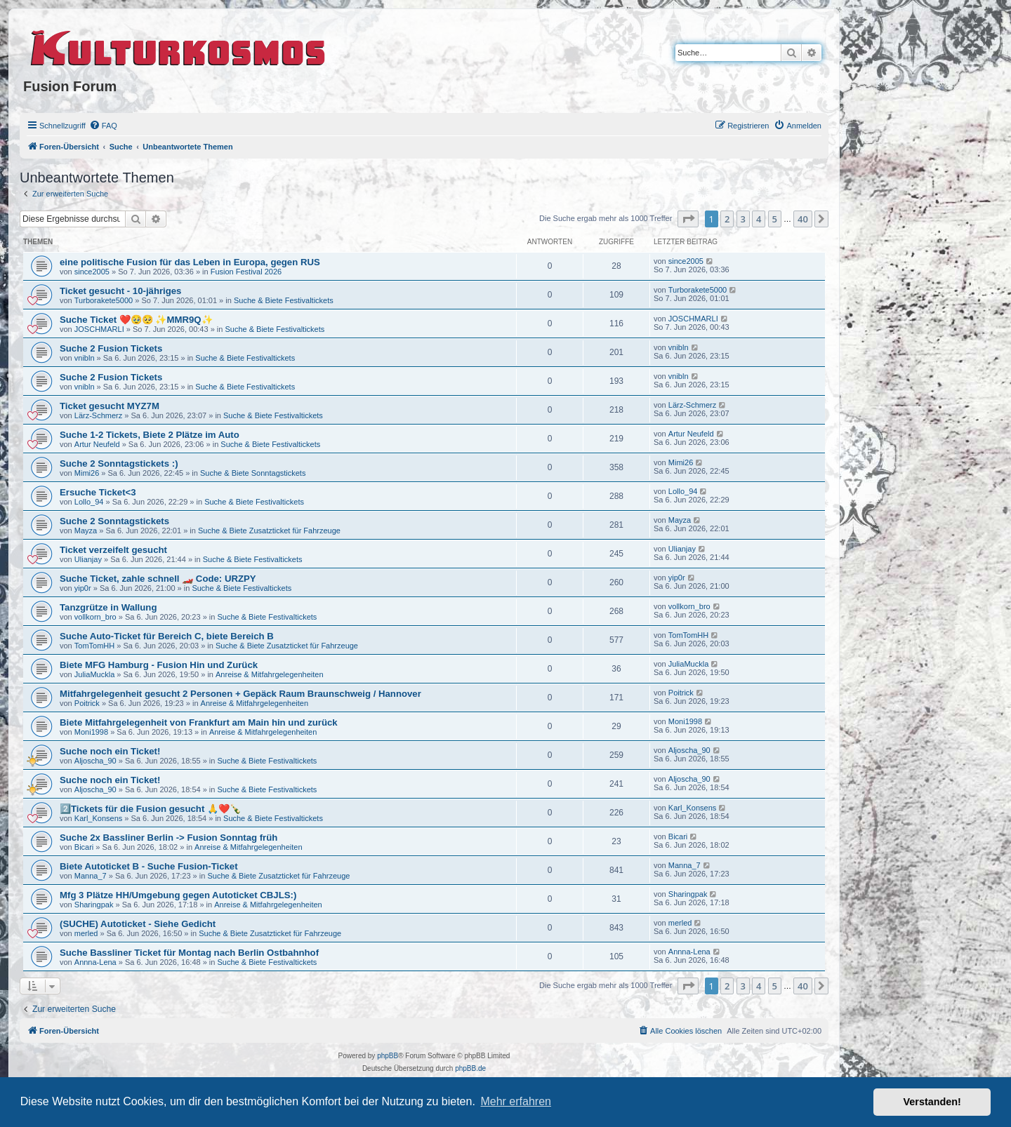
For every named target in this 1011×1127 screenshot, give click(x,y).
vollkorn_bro (95, 617)
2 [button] (727, 219)
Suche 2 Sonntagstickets (114, 521)
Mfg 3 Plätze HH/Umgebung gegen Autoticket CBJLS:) (178, 895)
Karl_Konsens (98, 818)
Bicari (84, 847)
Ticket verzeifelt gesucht (113, 550)
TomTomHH (94, 645)
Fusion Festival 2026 (246, 271)
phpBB (387, 1056)
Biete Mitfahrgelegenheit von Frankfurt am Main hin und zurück (199, 722)
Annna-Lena (95, 962)
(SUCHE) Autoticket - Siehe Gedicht (138, 924)
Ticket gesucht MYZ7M (109, 406)
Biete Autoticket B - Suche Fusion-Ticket (149, 866)
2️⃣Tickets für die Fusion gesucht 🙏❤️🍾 (150, 808)
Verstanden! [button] (932, 1101)
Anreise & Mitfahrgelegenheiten (269, 674)
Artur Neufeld (97, 444)
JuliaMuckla (94, 674)
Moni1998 (91, 732)
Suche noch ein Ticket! (110, 751)
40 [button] (803, 219)
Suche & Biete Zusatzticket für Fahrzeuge (269, 530)
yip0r (82, 588)
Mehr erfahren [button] (515, 1101)
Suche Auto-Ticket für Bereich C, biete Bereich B (167, 636)
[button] (688, 219)
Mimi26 (86, 473)
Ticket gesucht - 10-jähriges (120, 291)
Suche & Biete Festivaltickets (283, 300)
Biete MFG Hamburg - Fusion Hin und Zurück (159, 665)
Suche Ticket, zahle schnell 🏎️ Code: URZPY (158, 578)
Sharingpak (94, 904)
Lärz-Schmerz (98, 415)
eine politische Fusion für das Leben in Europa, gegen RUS (190, 262)
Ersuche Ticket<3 (98, 492)
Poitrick (87, 703)
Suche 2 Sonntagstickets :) (119, 463)
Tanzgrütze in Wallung (108, 607)
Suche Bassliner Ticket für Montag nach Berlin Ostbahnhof (189, 952)
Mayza (85, 530)
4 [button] (758, 219)
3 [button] (743, 219)
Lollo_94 (89, 502)
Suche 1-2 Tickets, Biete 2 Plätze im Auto (149, 434)
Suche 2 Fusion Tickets (111, 348)
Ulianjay (88, 559)
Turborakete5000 (103, 300)
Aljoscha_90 (95, 760)
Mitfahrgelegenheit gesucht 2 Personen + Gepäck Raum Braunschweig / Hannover (240, 693)
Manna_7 (90, 876)
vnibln (84, 358)
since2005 (92, 271)
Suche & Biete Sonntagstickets (252, 473)
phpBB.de (470, 1068)
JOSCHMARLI (99, 329)
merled (86, 933)
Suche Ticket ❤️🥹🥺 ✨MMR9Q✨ (136, 319)
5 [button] (774, 219)
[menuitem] (103, 125)
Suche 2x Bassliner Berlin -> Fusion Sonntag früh (168, 837)
